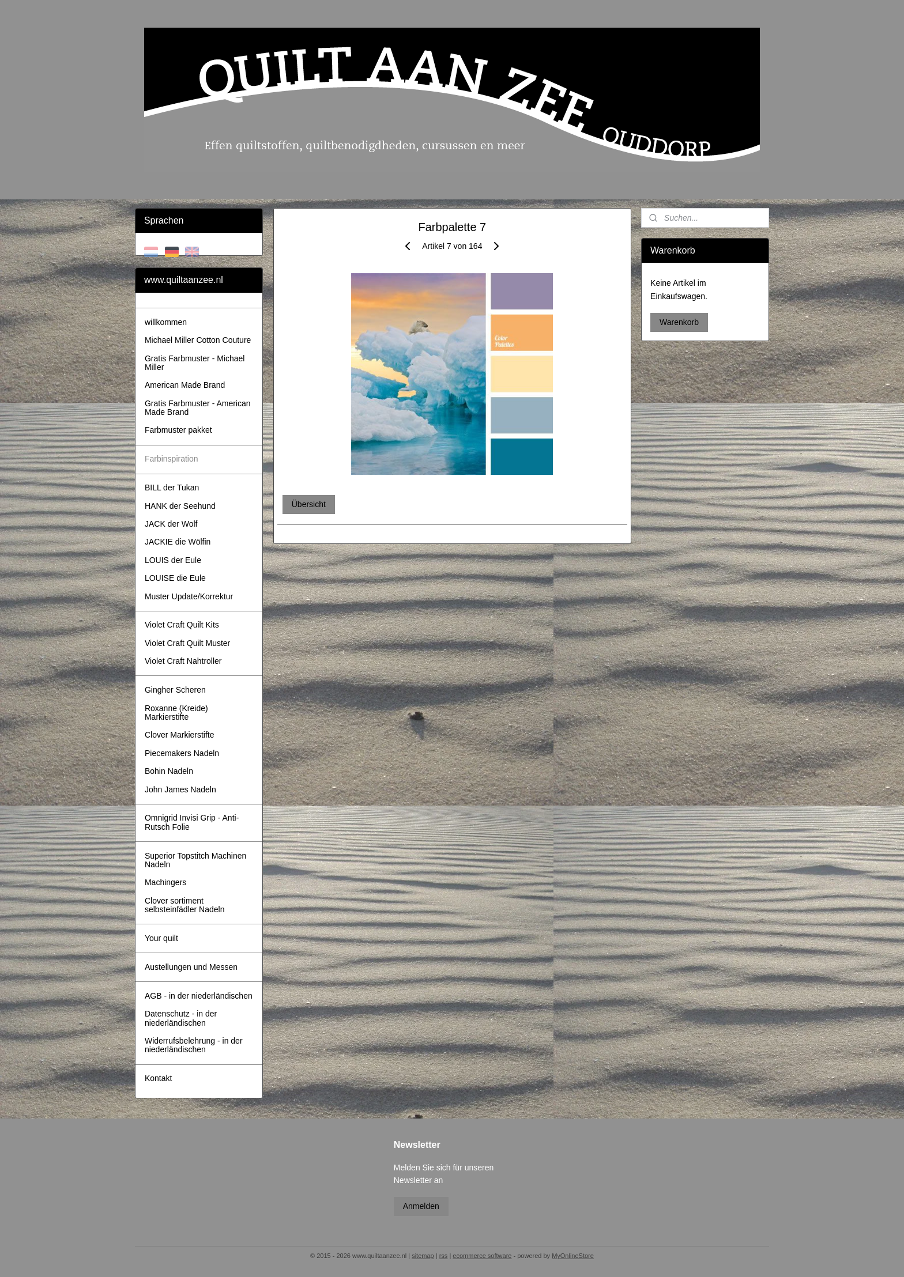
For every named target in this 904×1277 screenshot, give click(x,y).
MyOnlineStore (573, 1255)
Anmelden (421, 1206)
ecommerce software (482, 1255)
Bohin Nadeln (169, 771)
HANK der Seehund (180, 506)
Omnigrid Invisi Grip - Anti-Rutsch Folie (192, 822)
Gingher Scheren (175, 689)
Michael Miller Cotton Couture (198, 340)
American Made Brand (185, 385)
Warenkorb (679, 322)
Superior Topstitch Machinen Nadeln (195, 860)
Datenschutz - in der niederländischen (181, 1018)
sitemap (423, 1255)
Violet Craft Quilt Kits (182, 624)
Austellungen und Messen (191, 967)
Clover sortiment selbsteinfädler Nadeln (185, 905)
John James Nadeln (180, 789)
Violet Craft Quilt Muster (187, 643)
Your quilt (161, 938)
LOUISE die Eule (175, 578)
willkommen (166, 322)
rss (443, 1255)
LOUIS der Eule (173, 560)
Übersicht (308, 504)
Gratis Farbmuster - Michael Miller (194, 363)
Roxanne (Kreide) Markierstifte (176, 712)
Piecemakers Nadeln (182, 753)
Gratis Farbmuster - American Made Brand (198, 408)
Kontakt (158, 1078)
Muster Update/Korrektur (189, 596)
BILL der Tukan (172, 487)
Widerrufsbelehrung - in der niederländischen (194, 1045)
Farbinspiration (171, 458)
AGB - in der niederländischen (199, 995)
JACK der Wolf (171, 523)
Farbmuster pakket (178, 430)
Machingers (165, 882)
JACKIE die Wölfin (177, 541)
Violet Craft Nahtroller (183, 661)
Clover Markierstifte (179, 734)
